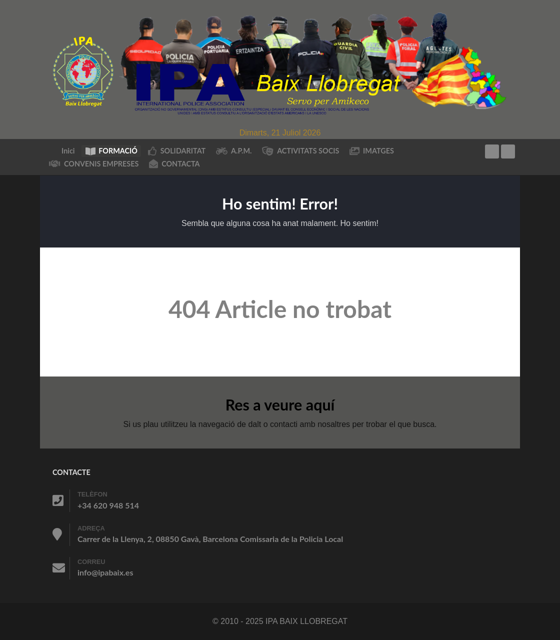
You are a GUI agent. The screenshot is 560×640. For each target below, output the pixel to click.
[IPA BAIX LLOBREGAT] (280, 62)
